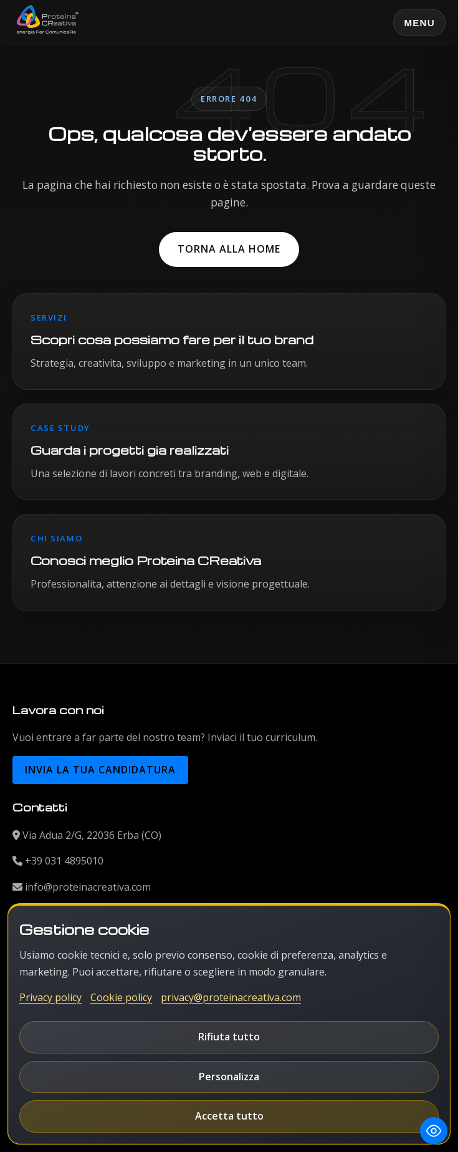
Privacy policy (50, 997)
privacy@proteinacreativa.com (231, 997)
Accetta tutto (229, 1116)
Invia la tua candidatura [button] (100, 770)
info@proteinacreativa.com (88, 887)
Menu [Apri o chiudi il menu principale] (419, 22)
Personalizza (229, 1076)
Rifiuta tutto (229, 1036)
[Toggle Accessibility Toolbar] (434, 1131)
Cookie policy (121, 997)
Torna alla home (229, 249)
